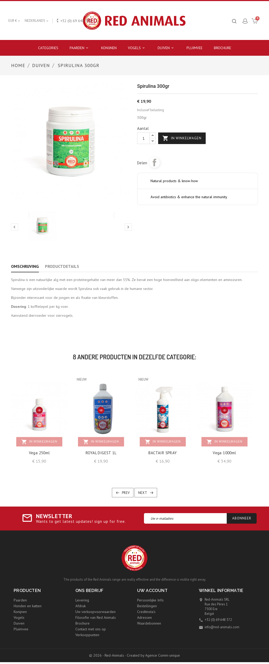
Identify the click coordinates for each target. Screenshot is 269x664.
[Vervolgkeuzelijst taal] (37, 20)
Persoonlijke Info (150, 600)
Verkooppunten (87, 634)
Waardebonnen (149, 623)
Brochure (222, 47)
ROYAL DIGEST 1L (101, 452)
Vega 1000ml (224, 452)
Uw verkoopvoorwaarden (95, 611)
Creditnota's (146, 611)
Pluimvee (195, 47)
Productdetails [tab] (62, 266)
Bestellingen (147, 606)
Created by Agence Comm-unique (153, 655)
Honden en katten (28, 606)
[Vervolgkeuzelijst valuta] (14, 20)
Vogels (137, 48)
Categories (48, 47)
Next (142, 493)
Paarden (80, 48)
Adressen (144, 617)
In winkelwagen (181, 138)
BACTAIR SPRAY (162, 452)
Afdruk (80, 606)
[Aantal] (143, 138)
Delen (154, 162)
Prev (126, 493)
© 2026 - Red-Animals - (108, 655)
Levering (82, 600)
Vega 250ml (39, 452)
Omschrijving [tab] (25, 266)
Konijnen (109, 47)
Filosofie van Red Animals (95, 617)
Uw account (152, 590)
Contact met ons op (90, 629)
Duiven (166, 48)
